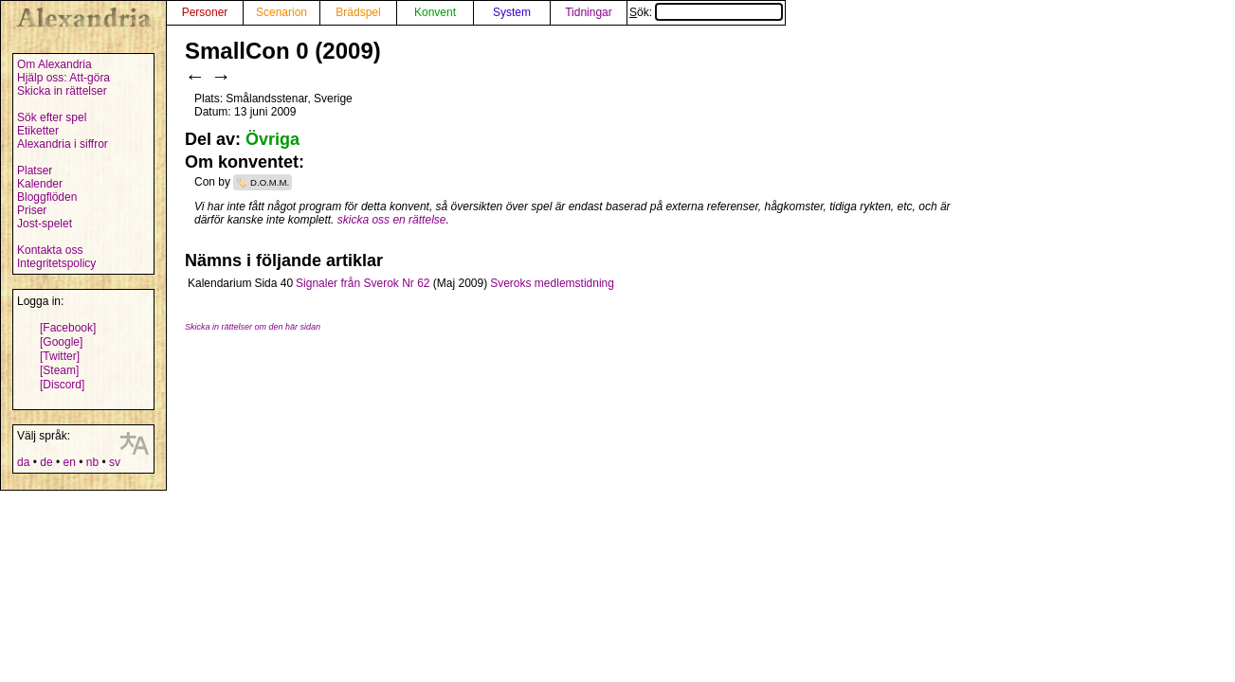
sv (114, 462)
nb (92, 462)
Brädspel (358, 12)
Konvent (435, 12)
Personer (205, 12)
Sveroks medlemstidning (552, 283)
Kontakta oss (49, 250)
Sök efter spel (51, 117)
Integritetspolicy (56, 263)
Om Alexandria (54, 64)
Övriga (272, 139)
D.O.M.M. (269, 182)
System (512, 12)
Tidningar (588, 12)
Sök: (706, 12)
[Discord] (62, 384)
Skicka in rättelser (62, 91)
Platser (34, 170)
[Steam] (59, 370)
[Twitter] (60, 356)
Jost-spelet (44, 223)
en (69, 462)
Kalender (40, 183)
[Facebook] (68, 327)
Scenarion (281, 12)
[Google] (61, 342)
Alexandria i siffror (62, 144)
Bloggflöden (47, 197)
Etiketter (38, 130)
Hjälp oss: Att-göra (63, 77)
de (46, 462)
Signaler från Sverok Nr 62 (362, 283)
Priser (31, 210)
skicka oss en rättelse (391, 219)
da (23, 462)
